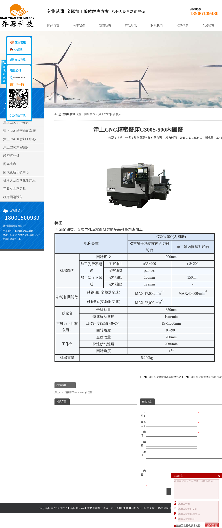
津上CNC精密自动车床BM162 (165, 377)
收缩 (3, 72)
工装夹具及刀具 (14, 188)
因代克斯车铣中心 (16, 172)
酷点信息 (163, 512)
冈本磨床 (9, 164)
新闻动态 (105, 25)
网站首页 (53, 25)
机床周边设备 (13, 197)
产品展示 (131, 25)
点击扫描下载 (17, 115)
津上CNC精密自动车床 (19, 131)
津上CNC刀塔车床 (16, 122)
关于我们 (79, 25)
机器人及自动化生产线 (19, 180)
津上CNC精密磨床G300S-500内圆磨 (73, 392)
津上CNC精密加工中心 (19, 139)
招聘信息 (182, 25)
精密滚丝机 (11, 155)
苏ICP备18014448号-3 (128, 512)
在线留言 (208, 25)
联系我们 (157, 25)
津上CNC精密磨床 (109, 114)
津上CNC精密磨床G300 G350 (206, 377)
